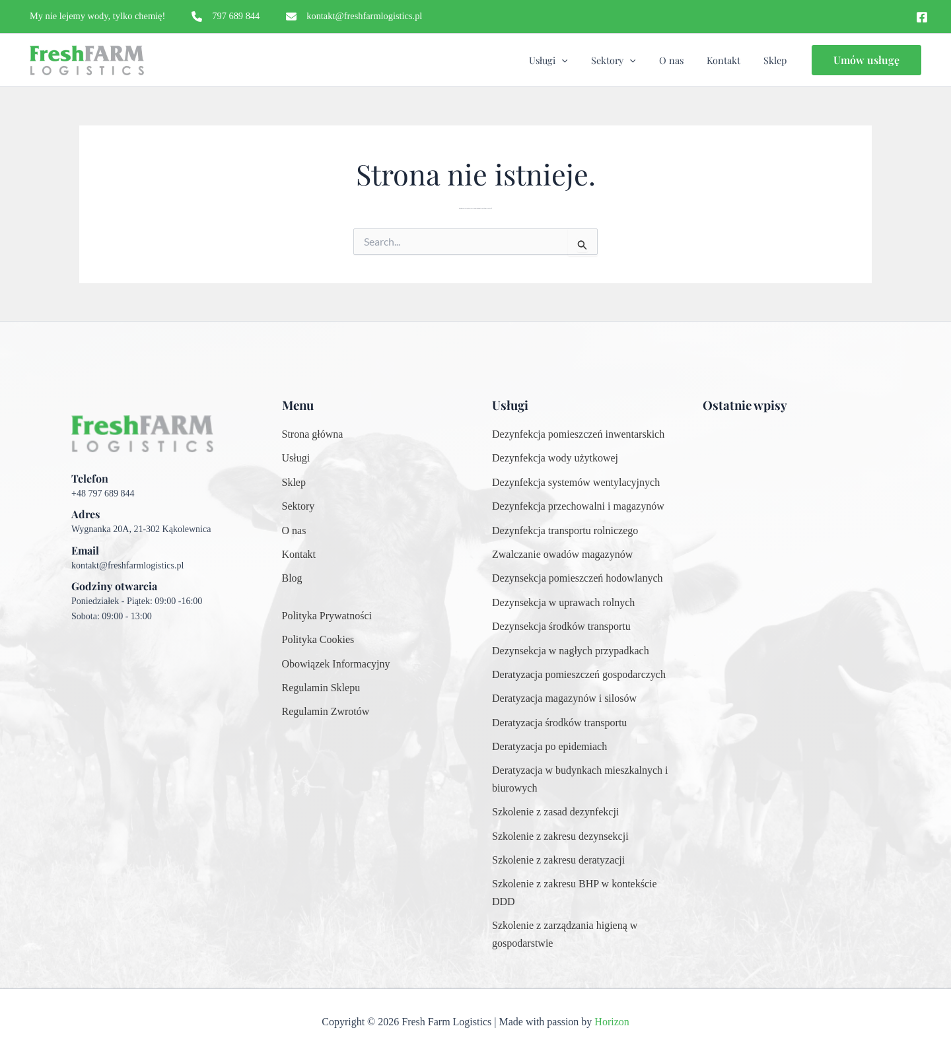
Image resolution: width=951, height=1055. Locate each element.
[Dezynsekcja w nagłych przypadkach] (570, 651)
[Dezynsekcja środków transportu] (561, 626)
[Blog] (292, 578)
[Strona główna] (312, 434)
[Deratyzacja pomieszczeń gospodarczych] (579, 674)
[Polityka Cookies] (318, 639)
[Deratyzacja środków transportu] (559, 723)
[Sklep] (294, 482)
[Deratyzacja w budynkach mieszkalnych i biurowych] (581, 779)
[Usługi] (296, 458)
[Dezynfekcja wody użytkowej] (555, 458)
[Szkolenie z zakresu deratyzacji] (558, 860)
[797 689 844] (226, 16)
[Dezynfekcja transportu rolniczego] (565, 530)
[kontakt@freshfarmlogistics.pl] (354, 16)
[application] (581, 60)
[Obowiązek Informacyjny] (336, 664)
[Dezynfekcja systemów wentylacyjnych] (576, 482)
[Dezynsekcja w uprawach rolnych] (563, 602)
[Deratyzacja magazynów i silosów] (564, 698)
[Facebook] (922, 17)
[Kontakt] (299, 554)
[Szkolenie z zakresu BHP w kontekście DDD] (581, 892)
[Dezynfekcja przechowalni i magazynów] (578, 506)
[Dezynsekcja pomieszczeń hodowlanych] (577, 578)
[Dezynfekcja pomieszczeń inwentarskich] (578, 434)
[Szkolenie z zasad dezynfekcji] (555, 812)
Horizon (611, 1021)
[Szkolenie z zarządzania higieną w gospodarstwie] (581, 934)
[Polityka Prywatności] (327, 616)
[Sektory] (298, 506)
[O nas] (294, 530)
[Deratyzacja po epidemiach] (549, 746)
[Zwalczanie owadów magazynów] (562, 554)
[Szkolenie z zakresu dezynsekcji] (560, 836)
